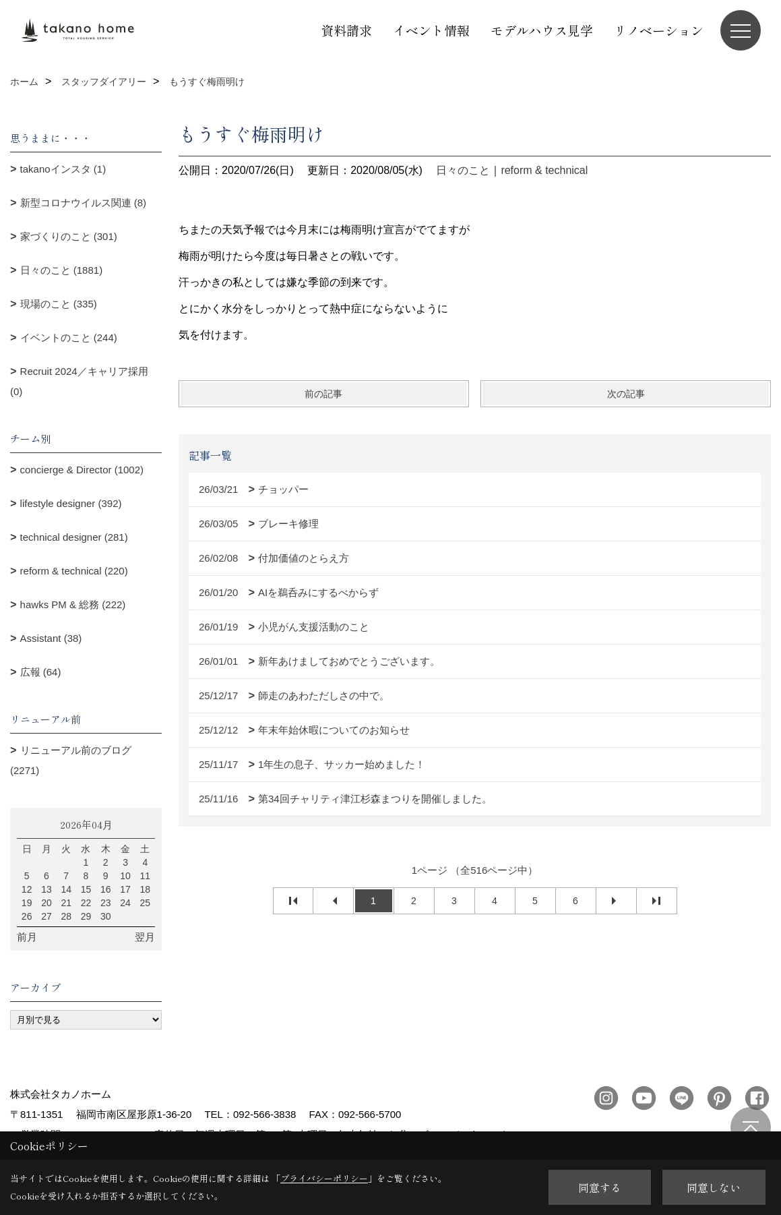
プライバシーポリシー (324, 1178)
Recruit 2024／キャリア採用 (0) (79, 381)
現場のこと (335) (58, 303)
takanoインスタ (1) (63, 169)
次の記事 (626, 393)
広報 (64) (40, 672)
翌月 (145, 937)
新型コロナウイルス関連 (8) (83, 202)
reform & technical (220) (74, 570)
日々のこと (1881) (61, 270)
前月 (27, 937)
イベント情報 (431, 30)
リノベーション (659, 30)
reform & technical (544, 170)
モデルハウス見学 (542, 30)
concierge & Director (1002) (82, 469)
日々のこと (463, 170)
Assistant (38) (51, 638)
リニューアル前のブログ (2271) (70, 760)
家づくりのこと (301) (68, 236)
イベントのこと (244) (68, 337)
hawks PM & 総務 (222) (73, 604)
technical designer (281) (74, 537)
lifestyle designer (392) (71, 503)
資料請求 (346, 30)
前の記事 (323, 393)
